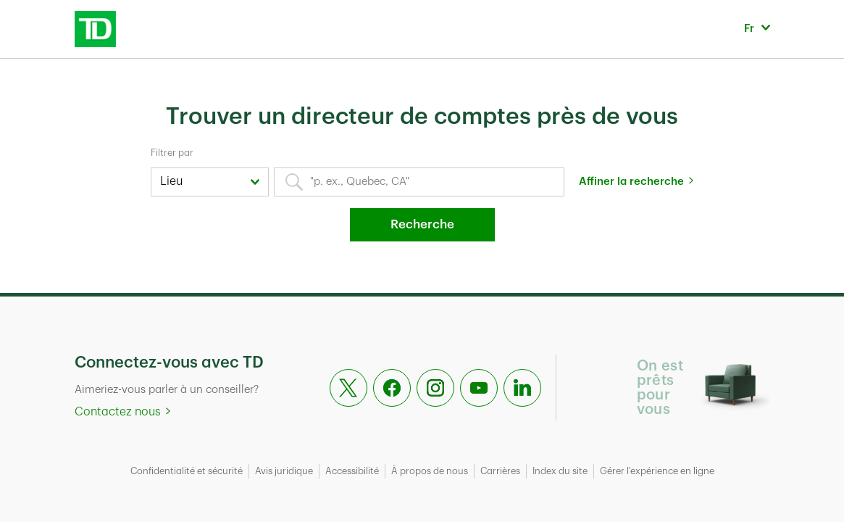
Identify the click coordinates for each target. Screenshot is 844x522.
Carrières (500, 471)
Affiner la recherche (631, 181)
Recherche (422, 224)
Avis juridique (284, 471)
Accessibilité (352, 471)
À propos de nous (429, 471)
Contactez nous (118, 412)
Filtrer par (172, 152)
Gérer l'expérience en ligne (657, 471)
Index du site (560, 471)
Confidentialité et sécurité (186, 471)
